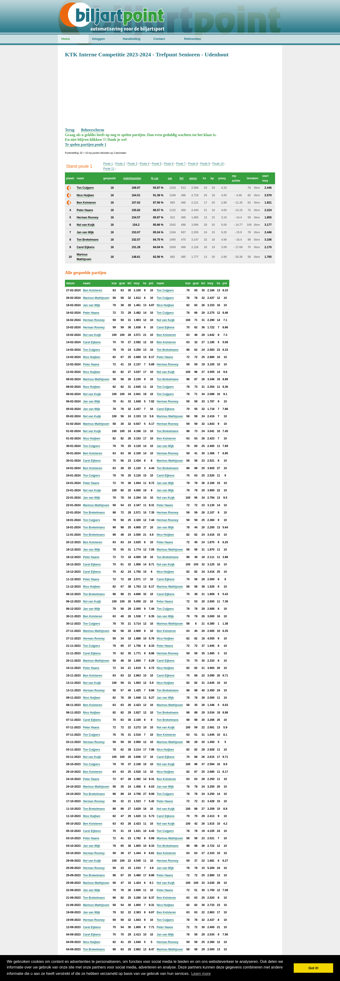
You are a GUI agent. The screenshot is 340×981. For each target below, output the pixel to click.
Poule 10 (218, 163)
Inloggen (98, 39)
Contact (159, 39)
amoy (193, 178)
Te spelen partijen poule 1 (85, 144)
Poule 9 (205, 163)
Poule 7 (181, 163)
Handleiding (131, 39)
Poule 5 (157, 163)
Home (65, 39)
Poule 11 (108, 168)
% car (154, 178)
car (170, 178)
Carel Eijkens (165, 327)
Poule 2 (120, 163)
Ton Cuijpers (165, 290)
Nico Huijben (165, 305)
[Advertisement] (170, 92)
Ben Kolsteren (92, 290)
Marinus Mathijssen (96, 298)
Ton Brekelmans (167, 349)
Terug (69, 130)
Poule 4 (144, 163)
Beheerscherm (92, 130)
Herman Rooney (94, 320)
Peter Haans (91, 312)
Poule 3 (132, 163)
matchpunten (132, 178)
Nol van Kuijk (166, 320)
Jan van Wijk (91, 305)
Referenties (192, 39)
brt (181, 178)
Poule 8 (193, 163)
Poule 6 (169, 163)
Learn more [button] (201, 974)
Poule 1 (108, 163)
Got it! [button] (314, 968)
